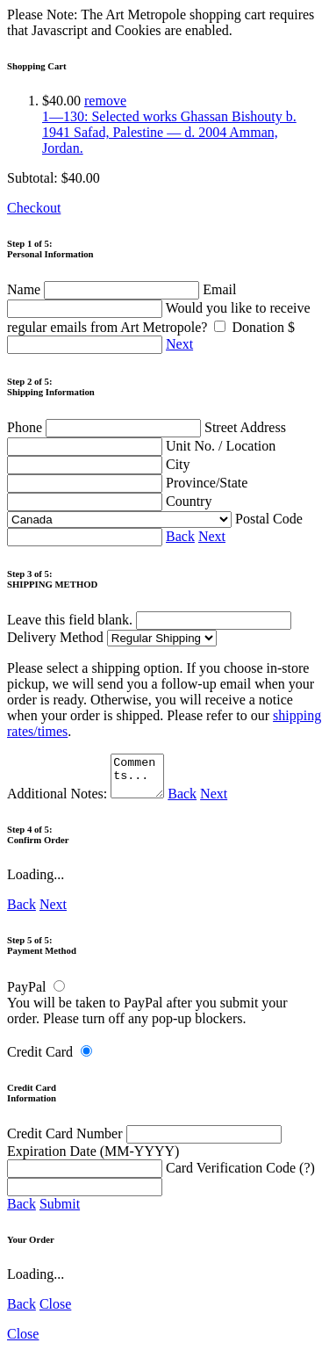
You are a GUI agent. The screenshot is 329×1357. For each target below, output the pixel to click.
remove (105, 100)
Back (180, 536)
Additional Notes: (87, 801)
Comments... (139, 780)
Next (179, 343)
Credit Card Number (144, 1141)
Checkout (34, 207)
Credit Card (40, 1059)
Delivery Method (112, 637)
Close (55, 1311)
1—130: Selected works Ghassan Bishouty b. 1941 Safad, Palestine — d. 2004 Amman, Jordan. (169, 132)
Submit (59, 1211)
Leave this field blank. (149, 619)
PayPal (26, 994)
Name (105, 289)
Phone (105, 427)
